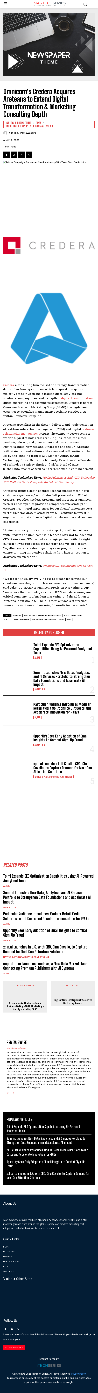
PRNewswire (28, 132)
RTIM (69, 619)
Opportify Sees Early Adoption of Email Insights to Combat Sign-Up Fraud (60, 738)
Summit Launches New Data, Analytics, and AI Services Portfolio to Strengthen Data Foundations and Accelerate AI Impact (61, 678)
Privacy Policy (78, 1373)
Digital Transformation (16, 619)
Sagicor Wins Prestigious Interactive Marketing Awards (73, 1002)
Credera (8, 385)
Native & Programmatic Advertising (53, 776)
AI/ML (37, 657)
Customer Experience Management (29, 126)
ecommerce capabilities (44, 619)
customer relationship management (42, 616)
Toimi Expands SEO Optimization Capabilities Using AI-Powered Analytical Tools (62, 649)
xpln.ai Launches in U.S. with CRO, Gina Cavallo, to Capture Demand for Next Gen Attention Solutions (62, 768)
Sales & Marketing (19, 122)
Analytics (40, 689)
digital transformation (77, 398)
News (61, 619)
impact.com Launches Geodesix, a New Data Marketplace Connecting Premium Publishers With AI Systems (45, 966)
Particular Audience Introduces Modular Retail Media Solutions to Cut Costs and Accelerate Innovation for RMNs (62, 708)
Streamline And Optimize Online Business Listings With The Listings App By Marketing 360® (25, 1006)
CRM (39, 122)
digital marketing (73, 616)
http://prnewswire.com (16, 1048)
